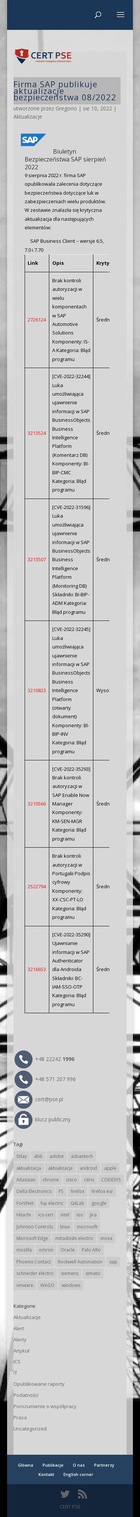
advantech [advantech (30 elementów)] (82, 1156)
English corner (78, 1474)
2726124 (37, 319)
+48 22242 (44, 1058)
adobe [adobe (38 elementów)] (57, 1156)
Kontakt (46, 1474)
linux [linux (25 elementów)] (65, 1227)
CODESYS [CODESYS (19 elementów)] (111, 1180)
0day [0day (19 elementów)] (21, 1156)
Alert (18, 1328)
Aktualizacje (27, 116)
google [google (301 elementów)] (98, 1203)
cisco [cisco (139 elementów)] (71, 1180)
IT (15, 1372)
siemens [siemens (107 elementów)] (69, 1273)
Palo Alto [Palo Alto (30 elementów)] (91, 1250)
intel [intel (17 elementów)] (64, 1215)
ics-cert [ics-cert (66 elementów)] (45, 1215)
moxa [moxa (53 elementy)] (106, 1238)
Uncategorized (30, 1428)
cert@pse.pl (39, 1099)
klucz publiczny (43, 1119)
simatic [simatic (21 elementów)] (92, 1273)
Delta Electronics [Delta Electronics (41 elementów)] (34, 1191)
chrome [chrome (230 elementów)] (51, 1180)
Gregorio (66, 108)
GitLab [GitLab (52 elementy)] (77, 1203)
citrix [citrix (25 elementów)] (89, 1180)
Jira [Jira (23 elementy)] (93, 1215)
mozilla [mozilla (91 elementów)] (24, 1250)
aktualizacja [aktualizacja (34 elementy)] (28, 1168)
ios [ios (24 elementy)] (80, 1215)
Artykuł (21, 1350)
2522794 (37, 886)
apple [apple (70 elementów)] (110, 1168)
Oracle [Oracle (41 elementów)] (67, 1250)
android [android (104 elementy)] (88, 1168)
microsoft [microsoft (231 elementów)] (87, 1227)
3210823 (37, 690)
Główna (25, 1465)
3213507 (37, 559)
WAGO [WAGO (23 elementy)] (47, 1285)
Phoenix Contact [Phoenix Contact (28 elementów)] (33, 1262)
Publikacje (53, 1465)
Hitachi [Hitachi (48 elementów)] (23, 1215)
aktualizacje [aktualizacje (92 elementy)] (60, 1168)
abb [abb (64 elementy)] (38, 1156)
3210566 (37, 803)
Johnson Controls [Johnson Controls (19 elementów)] (34, 1227)
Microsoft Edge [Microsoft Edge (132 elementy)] (32, 1238)
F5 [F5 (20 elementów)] (61, 1191)
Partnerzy (104, 1465)
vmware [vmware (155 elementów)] (24, 1285)
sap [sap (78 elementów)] (113, 1262)
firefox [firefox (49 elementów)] (77, 1191)
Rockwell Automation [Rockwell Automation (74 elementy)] (80, 1262)
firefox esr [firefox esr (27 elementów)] (102, 1191)
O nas (79, 1465)
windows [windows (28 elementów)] (71, 1285)
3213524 (37, 433)
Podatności (25, 1395)
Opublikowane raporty (39, 1384)
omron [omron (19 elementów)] (46, 1250)
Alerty (20, 1339)
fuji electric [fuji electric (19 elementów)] (52, 1203)
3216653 (37, 969)
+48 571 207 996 (45, 1079)
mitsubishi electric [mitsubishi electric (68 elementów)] (74, 1238)
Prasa (20, 1417)
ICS (17, 1361)
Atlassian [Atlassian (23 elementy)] (25, 1180)
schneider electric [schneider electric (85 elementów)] (35, 1273)
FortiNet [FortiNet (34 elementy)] (25, 1203)
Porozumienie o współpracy (45, 1406)
